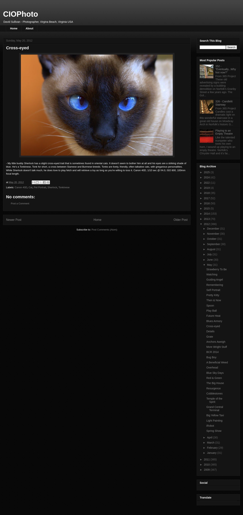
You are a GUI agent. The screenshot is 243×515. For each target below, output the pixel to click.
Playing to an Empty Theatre (224, 132)
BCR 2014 (212, 352)
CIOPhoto (20, 14)
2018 (207, 192)
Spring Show (213, 430)
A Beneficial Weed (217, 362)
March (211, 442)
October (212, 238)
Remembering (214, 284)
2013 (207, 218)
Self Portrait (213, 290)
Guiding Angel (214, 279)
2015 (207, 208)
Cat (30, 187)
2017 (207, 198)
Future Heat (213, 315)
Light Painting (214, 420)
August (211, 249)
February (212, 447)
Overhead (212, 367)
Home (13, 28)
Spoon (210, 305)
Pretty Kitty (212, 295)
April (210, 437)
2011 (207, 459)
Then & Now (213, 300)
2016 (207, 203)
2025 (207, 172)
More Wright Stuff (216, 346)
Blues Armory (214, 321)
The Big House (215, 383)
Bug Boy (211, 357)
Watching (211, 274)
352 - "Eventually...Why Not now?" (225, 69)
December (213, 228)
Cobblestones (214, 393)
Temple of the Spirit (214, 400)
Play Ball (211, 310)
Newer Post (13, 219)
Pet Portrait (40, 187)
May (210, 264)
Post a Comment (20, 203)
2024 (207, 177)
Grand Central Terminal (214, 408)
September (214, 244)
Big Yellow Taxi (215, 415)
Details (210, 331)
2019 (207, 187)
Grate (209, 336)
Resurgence (213, 388)
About (29, 28)
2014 (207, 213)
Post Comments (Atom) (104, 229)
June (210, 259)
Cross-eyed (213, 326)
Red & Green (214, 377)
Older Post (181, 219)
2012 (207, 224)
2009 (207, 469)
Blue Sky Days (215, 372)
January (212, 452)
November (213, 233)
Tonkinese (64, 187)
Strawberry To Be (216, 269)
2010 (207, 464)
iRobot (210, 425)
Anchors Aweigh (215, 341)
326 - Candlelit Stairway (224, 103)
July (209, 254)
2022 (207, 182)
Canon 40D (21, 187)
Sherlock (52, 187)
